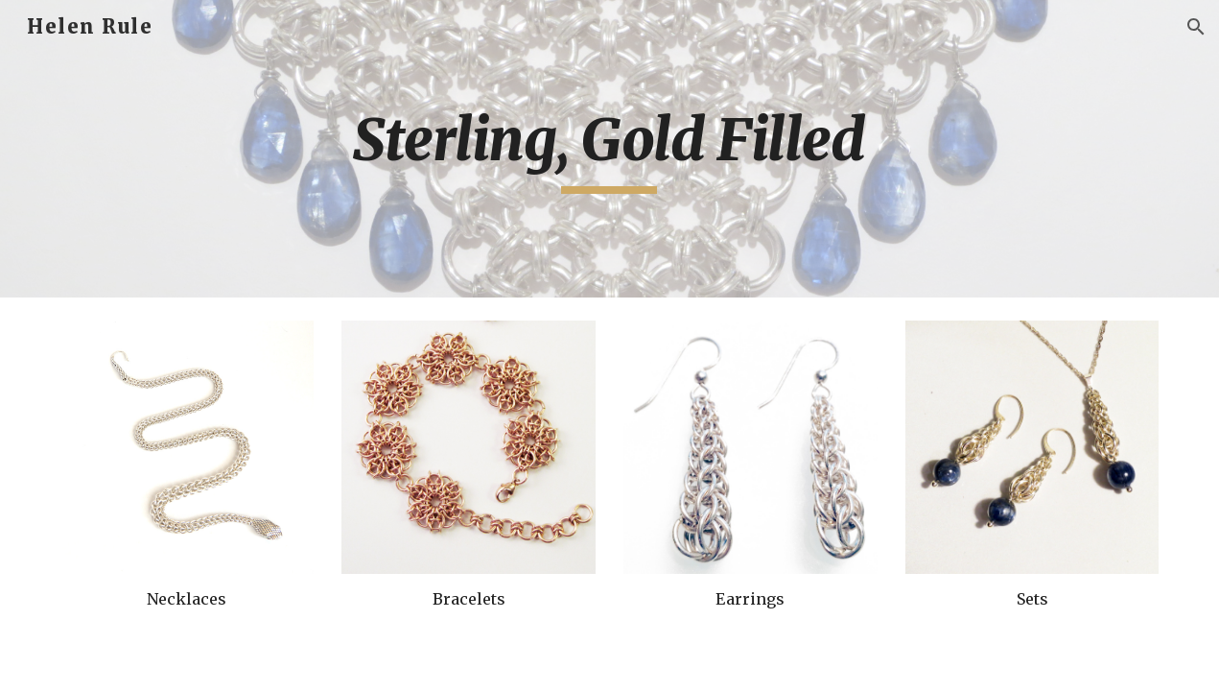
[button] (1196, 27)
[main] (610, 149)
